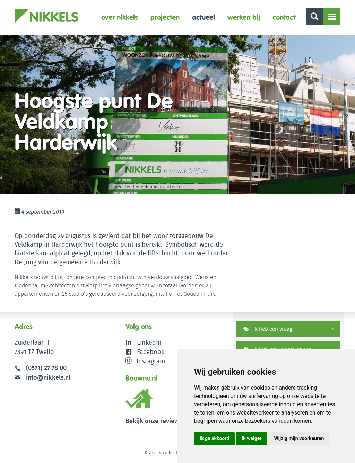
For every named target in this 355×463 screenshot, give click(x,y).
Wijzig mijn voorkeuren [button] (299, 438)
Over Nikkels (119, 17)
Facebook (150, 351)
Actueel (203, 17)
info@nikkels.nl (42, 377)
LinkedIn (149, 342)
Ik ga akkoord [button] (214, 438)
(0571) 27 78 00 (46, 368)
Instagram (145, 361)
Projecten (165, 17)
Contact (283, 17)
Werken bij (243, 17)
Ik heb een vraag (267, 328)
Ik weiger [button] (251, 438)
